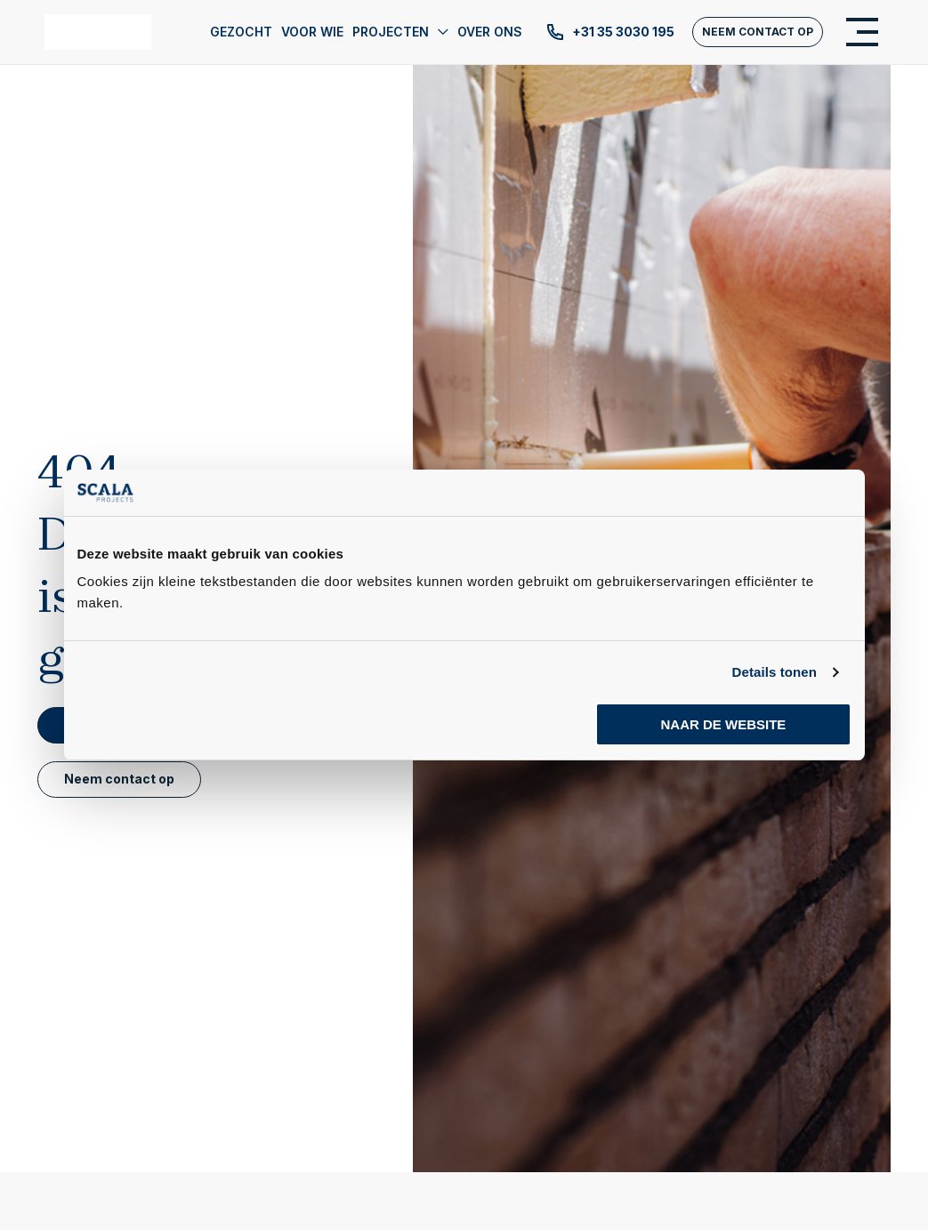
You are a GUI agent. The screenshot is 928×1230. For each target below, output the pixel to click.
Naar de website (724, 724)
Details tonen (774, 671)
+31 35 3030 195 (609, 32)
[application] (438, 32)
